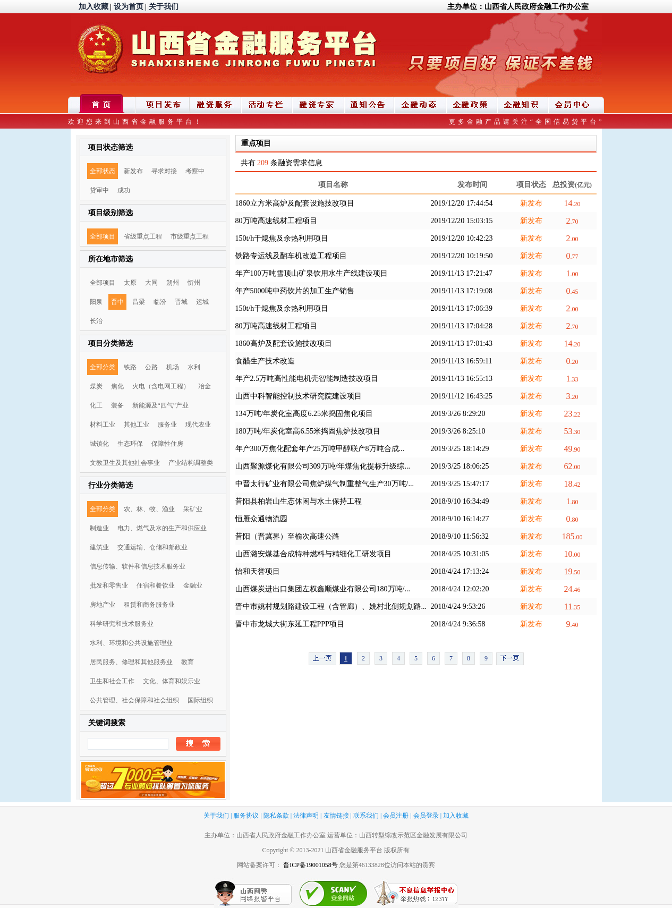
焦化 (117, 386)
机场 (172, 367)
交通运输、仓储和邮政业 (152, 547)
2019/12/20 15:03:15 (462, 221)
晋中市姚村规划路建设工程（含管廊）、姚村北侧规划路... (331, 606)
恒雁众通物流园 (261, 519)
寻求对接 (164, 171)
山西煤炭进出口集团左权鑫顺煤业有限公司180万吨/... (322, 589)
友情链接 (336, 815)
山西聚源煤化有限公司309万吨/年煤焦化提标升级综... (322, 466)
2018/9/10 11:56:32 (460, 536)
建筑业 (99, 547)
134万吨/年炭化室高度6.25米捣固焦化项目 (304, 414)
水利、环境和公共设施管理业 (131, 643)
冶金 (204, 386)
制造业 (99, 528)
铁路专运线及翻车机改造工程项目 (291, 256)
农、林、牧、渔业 (149, 509)
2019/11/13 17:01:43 (462, 343)
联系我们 (366, 815)
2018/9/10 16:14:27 (460, 519)
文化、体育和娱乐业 (171, 681)
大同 (151, 282)
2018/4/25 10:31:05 (460, 554)
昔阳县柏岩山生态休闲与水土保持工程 (298, 501)
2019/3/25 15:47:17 (460, 484)
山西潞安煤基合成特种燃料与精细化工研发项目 (313, 554)
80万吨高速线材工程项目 (276, 221)
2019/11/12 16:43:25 (462, 396)
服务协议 (246, 815)
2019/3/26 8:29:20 (458, 414)
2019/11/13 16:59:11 (461, 361)
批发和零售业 (109, 585)
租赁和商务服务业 (149, 604)
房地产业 (102, 604)
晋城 (181, 302)
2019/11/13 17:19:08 (462, 291)
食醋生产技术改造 (265, 361)
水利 (194, 367)
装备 (117, 405)
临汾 (160, 302)
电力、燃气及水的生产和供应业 (162, 528)
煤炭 (96, 386)
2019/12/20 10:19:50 (462, 256)
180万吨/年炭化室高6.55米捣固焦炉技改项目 (307, 431)
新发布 (133, 171)
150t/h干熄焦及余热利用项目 (282, 238)
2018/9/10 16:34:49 (460, 501)
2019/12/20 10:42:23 (462, 238)
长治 (96, 321)
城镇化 (99, 443)
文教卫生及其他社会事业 (125, 462)
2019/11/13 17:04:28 (462, 326)
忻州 (194, 282)
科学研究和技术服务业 (122, 623)
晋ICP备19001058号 (310, 865)
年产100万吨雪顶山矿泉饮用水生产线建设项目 (311, 273)
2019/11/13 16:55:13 (462, 379)
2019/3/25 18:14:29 (460, 449)
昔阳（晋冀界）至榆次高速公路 (287, 536)
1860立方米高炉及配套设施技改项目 (294, 203)
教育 (187, 662)
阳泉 (96, 302)
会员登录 (426, 815)
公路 (151, 367)
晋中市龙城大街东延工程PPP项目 (289, 624)
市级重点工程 (190, 236)
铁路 (130, 367)
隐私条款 (276, 815)
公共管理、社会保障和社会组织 (134, 700)
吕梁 (138, 302)
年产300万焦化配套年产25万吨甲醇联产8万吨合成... (320, 449)
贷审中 (99, 190)
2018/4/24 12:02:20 (460, 589)
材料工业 (102, 424)
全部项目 (102, 236)
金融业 (192, 585)
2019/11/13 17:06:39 (462, 308)
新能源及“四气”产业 (160, 405)
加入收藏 (93, 7)
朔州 (172, 282)
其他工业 (136, 424)
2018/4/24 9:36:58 (458, 624)
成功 (123, 190)
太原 (130, 282)
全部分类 (102, 367)
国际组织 (200, 700)
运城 (202, 302)
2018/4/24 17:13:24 (460, 571)
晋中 (117, 302)
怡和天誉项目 (257, 571)
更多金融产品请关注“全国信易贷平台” (527, 121)
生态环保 (130, 443)
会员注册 (396, 815)
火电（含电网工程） (161, 386)
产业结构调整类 (190, 462)
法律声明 (306, 815)
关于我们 (163, 7)
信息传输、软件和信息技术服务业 (137, 566)
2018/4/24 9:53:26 (458, 606)
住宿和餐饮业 (156, 585)
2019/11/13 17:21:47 (462, 273)
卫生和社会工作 (112, 681)
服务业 (167, 424)
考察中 (195, 171)
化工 (96, 405)
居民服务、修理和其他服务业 (131, 662)
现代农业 (198, 424)
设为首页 (128, 7)
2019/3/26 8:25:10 (458, 431)
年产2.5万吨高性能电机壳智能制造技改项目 (307, 379)
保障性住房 (167, 443)
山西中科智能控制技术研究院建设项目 (298, 396)
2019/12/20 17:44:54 (462, 203)
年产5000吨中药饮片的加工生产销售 (294, 291)
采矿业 (192, 509)
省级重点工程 (143, 236)
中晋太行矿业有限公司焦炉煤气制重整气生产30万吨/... (324, 484)
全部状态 (102, 171)
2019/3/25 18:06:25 (460, 466)
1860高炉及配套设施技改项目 (283, 343)
